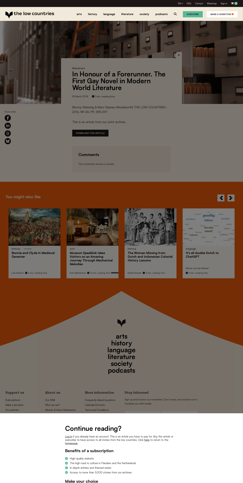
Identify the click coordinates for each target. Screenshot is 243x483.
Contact (199, 3)
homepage (71, 443)
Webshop (212, 3)
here (147, 439)
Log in (68, 436)
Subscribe (193, 14)
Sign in (224, 3)
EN (179, 3)
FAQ (189, 3)
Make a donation (222, 14)
